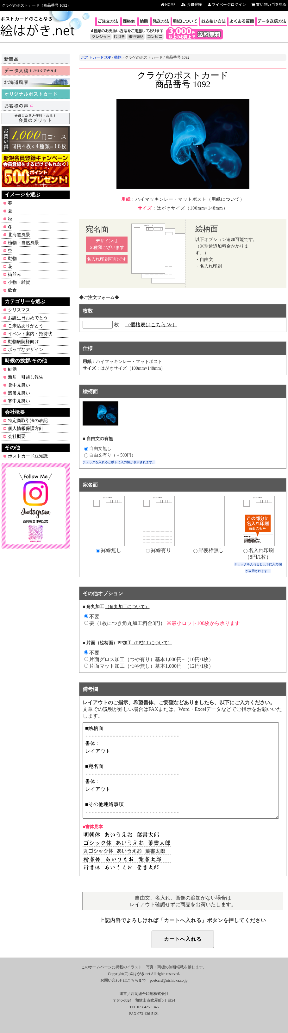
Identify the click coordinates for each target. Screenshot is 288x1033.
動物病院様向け (23, 341)
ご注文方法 (108, 21)
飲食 (12, 290)
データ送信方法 (272, 21)
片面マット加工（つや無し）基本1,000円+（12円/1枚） (149, 666)
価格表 (129, 21)
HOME (168, 4)
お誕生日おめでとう (28, 317)
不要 (91, 652)
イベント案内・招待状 (30, 333)
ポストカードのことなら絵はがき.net (38, 27)
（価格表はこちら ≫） (151, 324)
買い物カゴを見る (269, 4)
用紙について (184, 21)
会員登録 (191, 4)
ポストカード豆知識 (28, 456)
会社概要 (17, 436)
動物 (12, 258)
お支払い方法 (213, 21)
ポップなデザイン (25, 349)
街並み (14, 274)
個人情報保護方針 (25, 428)
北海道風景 (19, 234)
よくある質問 (241, 21)
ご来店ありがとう (25, 325)
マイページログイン (227, 4)
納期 (144, 21)
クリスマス (19, 310)
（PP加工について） (152, 642)
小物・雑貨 (19, 282)
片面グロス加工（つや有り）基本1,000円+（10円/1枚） (149, 659)
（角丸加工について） (127, 606)
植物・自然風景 (23, 242)
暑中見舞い (19, 385)
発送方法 (160, 21)
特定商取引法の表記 (28, 420)
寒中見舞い (19, 401)
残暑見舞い (19, 393)
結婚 (12, 369)
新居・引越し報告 (25, 377)
